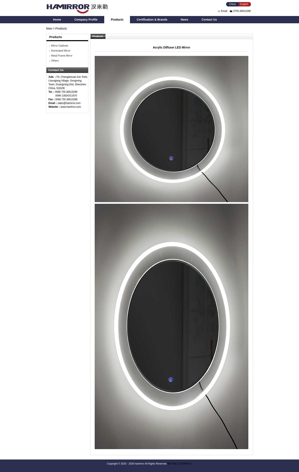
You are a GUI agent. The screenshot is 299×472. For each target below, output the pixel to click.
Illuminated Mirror (61, 50)
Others (55, 60)
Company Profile (85, 19)
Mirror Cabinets (59, 45)
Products (117, 19)
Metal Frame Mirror (61, 55)
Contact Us (209, 19)
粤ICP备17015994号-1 (179, 463)
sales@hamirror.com (69, 103)
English (244, 4)
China (232, 4)
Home (57, 19)
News (184, 19)
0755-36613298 (242, 11)
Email (224, 11)
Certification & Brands (152, 19)
